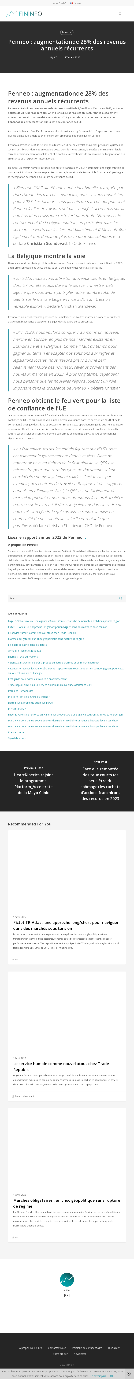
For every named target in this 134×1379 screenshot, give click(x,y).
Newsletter (80, 1353)
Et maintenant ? (17, 708)
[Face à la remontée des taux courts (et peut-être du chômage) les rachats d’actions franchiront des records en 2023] (100, 781)
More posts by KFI (67, 1307)
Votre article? (60, 1353)
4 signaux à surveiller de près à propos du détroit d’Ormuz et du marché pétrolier (53, 662)
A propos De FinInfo (30, 1348)
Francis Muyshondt (23, 1096)
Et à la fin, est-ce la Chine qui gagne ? (29, 696)
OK (112, 1376)
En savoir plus (98, 1376)
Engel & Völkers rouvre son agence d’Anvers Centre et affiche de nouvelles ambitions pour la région (64, 621)
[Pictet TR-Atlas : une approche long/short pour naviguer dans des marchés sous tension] (67, 897)
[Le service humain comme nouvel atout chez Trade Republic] (67, 1036)
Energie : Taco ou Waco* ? (23, 656)
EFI (15, 960)
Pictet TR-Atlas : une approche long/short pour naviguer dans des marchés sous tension (57, 627)
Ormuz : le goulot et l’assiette (24, 650)
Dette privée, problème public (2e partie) (31, 702)
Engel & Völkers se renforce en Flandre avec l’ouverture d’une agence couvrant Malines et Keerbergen (65, 714)
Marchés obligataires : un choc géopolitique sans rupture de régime (46, 638)
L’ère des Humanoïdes (20, 690)
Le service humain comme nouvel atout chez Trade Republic (42, 633)
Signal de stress (17, 738)
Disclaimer (114, 1348)
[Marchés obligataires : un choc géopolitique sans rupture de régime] (67, 1175)
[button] (127, 14)
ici (85, 537)
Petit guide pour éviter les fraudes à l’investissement (37, 679)
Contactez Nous (57, 1348)
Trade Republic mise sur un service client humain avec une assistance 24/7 (50, 685)
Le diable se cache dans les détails (27, 644)
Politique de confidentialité (87, 1348)
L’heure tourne (16, 732)
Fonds (17, 835)
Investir (66, 32)
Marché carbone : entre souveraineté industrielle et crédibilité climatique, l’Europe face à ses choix (63, 720)
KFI (56, 57)
